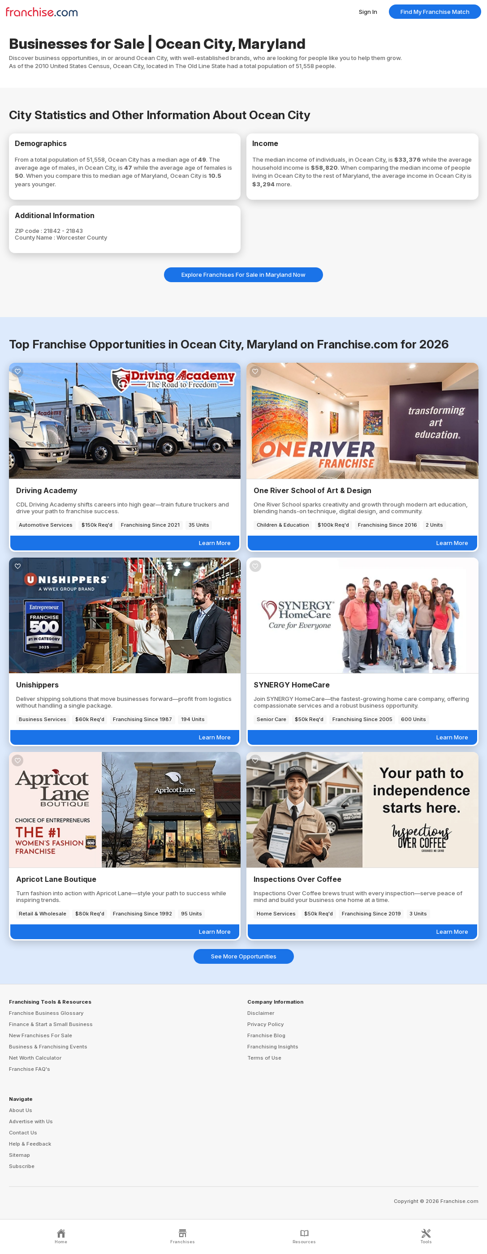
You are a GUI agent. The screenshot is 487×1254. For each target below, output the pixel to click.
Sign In (368, 11)
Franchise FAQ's (29, 1069)
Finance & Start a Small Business (51, 1024)
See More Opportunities (243, 956)
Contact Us (23, 1132)
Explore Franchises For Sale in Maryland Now (243, 274)
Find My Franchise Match (435, 11)
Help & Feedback (30, 1144)
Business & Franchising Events (48, 1047)
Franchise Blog (266, 1035)
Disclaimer (260, 1013)
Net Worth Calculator (35, 1058)
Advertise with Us (31, 1121)
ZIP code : (29, 230)
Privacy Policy (265, 1024)
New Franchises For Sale (40, 1035)
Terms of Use (264, 1058)
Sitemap (19, 1155)
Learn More (215, 542)
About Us (20, 1110)
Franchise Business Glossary (46, 1013)
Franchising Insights (272, 1047)
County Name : (35, 237)
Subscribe (21, 1166)
